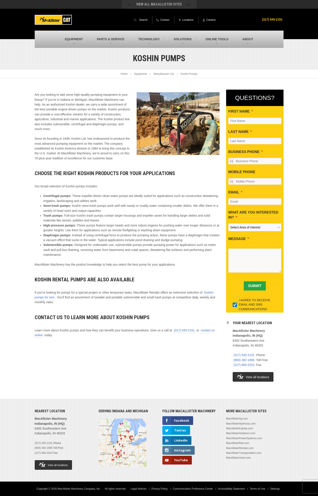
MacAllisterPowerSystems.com (244, 438)
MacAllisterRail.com (237, 443)
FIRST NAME (239, 111)
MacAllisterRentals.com (239, 448)
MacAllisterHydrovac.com (241, 423)
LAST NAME (238, 132)
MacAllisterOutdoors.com (240, 433)
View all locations (253, 376)
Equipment (140, 73)
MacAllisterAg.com (237, 418)
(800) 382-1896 (244, 360)
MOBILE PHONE (241, 172)
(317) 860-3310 (244, 365)
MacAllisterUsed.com (238, 457)
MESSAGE (237, 239)
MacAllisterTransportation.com (243, 452)
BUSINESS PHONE (244, 152)
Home (124, 73)
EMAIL (233, 192)
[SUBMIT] (255, 286)
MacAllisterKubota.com (239, 428)
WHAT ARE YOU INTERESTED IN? (253, 215)
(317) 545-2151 (272, 19)
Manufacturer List (164, 73)
